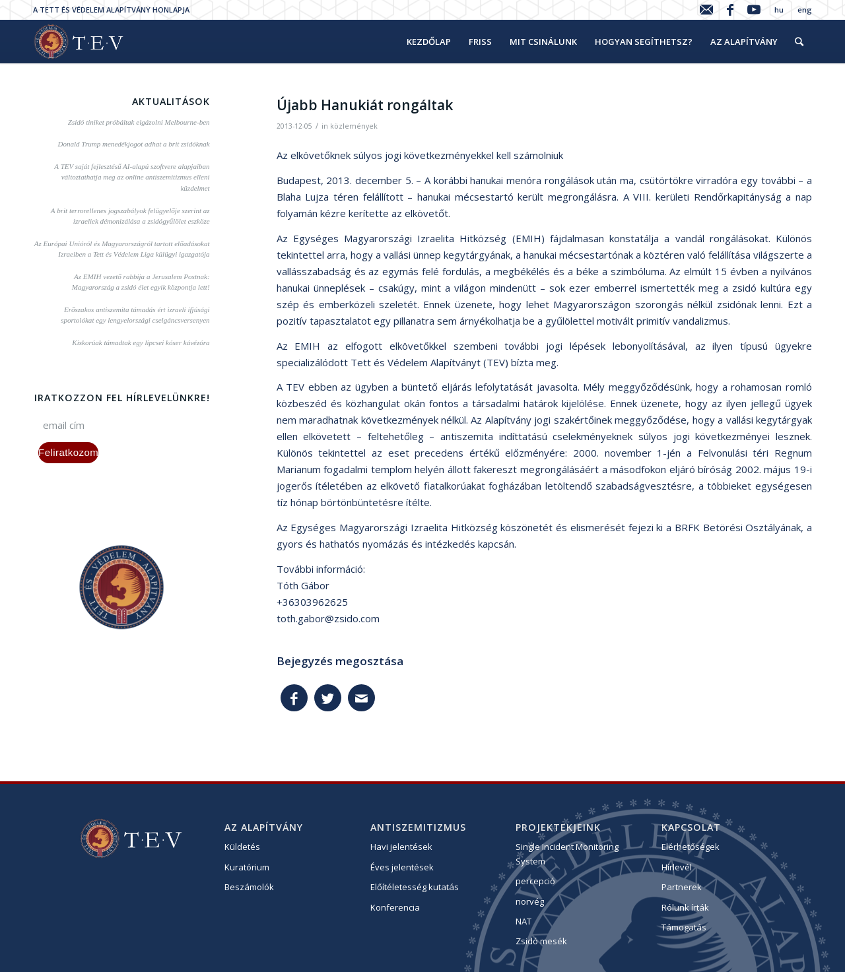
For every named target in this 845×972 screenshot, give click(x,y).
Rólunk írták (685, 907)
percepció (535, 881)
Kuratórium (246, 867)
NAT (523, 921)
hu (779, 10)
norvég (530, 901)
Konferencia (395, 907)
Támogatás (683, 927)
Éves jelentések (402, 867)
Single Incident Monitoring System (567, 853)
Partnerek (681, 887)
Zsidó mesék (541, 941)
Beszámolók (249, 887)
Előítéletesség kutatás (414, 887)
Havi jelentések (401, 847)
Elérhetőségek (690, 847)
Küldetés (242, 847)
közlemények (354, 126)
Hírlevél (676, 867)
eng (804, 10)
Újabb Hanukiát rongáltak (365, 105)
